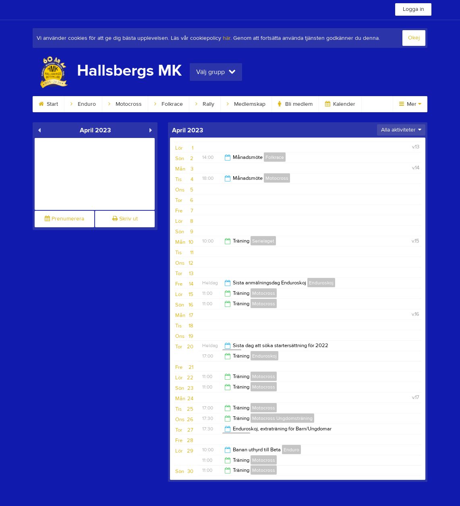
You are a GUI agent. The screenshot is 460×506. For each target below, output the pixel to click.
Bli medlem (295, 104)
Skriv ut (125, 218)
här (226, 38)
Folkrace (168, 104)
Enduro (83, 104)
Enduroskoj (321, 283)
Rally (204, 104)
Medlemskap (246, 104)
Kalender (340, 104)
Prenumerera (64, 218)
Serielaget (263, 241)
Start (48, 104)
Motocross (125, 104)
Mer (410, 104)
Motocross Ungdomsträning (282, 418)
